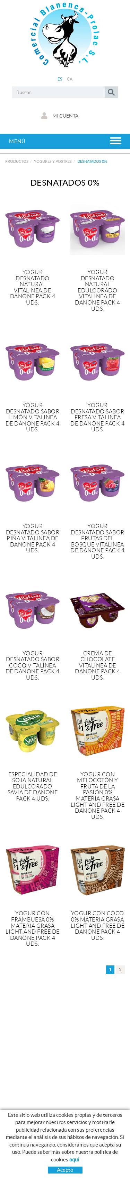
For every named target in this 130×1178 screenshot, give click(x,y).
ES (60, 79)
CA (70, 79)
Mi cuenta (59, 115)
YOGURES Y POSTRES (53, 161)
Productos (16, 161)
